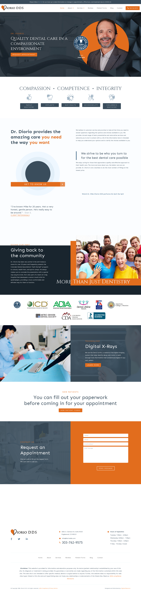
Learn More (93, 365)
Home (62, 8)
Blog (111, 8)
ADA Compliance (43, 588)
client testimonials (20, 215)
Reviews (90, 8)
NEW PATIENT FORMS (70, 410)
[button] (70, 8)
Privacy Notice (53, 588)
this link (40, 2)
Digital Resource (125, 588)
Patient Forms (102, 8)
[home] (12, 8)
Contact (119, 8)
